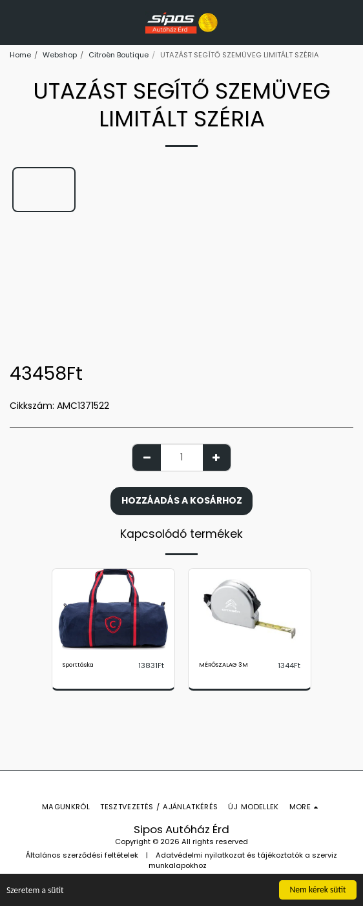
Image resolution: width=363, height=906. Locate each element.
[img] (113, 609)
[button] (14, 21)
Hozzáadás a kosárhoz (181, 500)
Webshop (60, 55)
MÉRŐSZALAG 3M (223, 665)
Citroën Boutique (118, 55)
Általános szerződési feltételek (82, 855)
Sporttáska (78, 665)
